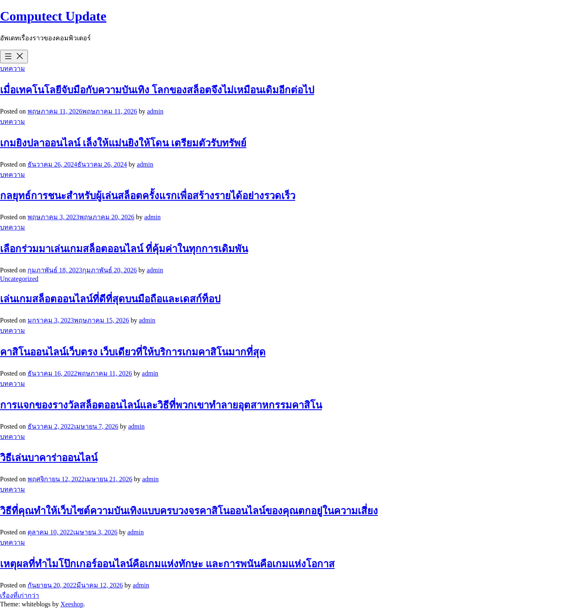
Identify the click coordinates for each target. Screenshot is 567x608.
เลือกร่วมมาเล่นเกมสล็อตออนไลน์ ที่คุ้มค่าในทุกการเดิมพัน (124, 249)
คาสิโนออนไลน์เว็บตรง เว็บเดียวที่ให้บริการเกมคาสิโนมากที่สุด (133, 352)
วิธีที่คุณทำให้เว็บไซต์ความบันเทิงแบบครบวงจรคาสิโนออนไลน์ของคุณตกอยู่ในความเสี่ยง (189, 511)
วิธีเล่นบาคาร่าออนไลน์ (48, 458)
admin (155, 111)
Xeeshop (71, 604)
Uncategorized (19, 278)
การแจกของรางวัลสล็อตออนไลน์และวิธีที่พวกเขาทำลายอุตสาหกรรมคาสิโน (161, 405)
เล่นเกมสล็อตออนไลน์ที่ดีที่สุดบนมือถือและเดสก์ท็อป (110, 299)
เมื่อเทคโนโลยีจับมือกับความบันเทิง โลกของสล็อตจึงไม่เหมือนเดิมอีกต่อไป (157, 90)
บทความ (12, 68)
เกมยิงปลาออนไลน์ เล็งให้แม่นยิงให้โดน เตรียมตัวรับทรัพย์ (123, 143)
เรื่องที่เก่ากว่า (19, 595)
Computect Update (53, 16)
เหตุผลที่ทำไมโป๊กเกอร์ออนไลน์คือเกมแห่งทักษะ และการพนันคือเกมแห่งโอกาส (167, 564)
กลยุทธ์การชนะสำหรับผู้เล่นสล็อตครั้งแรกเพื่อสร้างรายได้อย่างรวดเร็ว (147, 195)
